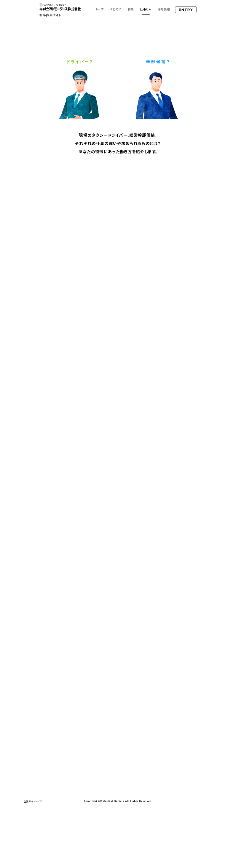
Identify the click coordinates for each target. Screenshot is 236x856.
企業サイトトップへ (34, 801)
